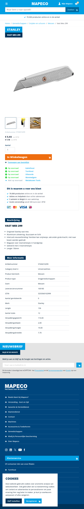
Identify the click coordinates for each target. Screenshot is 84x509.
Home (7, 23)
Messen (51, 23)
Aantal (7, 145)
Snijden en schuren (37, 23)
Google (68, 370)
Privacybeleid (39, 370)
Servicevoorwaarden (55, 370)
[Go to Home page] (40, 3)
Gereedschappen (19, 23)
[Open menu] (6, 3)
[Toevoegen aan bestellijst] (17, 162)
